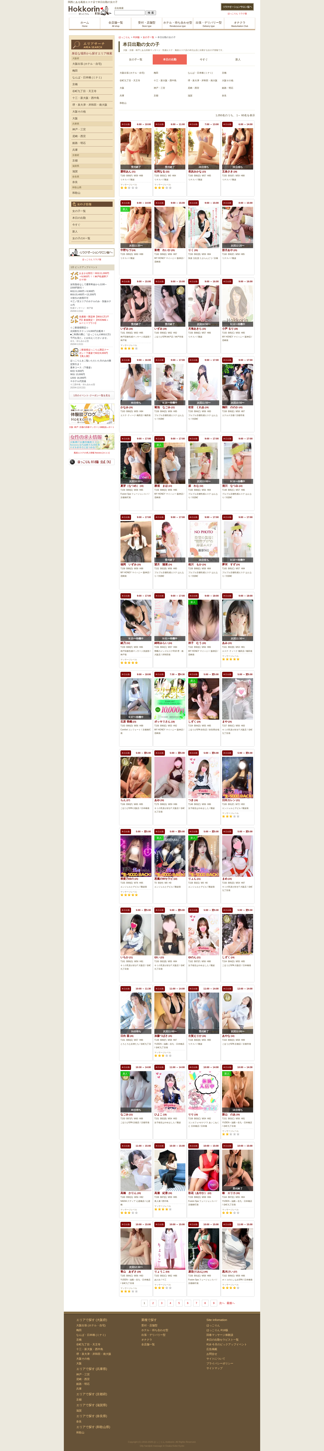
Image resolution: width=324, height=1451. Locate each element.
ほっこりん (213, 1325)
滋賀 (190, 95)
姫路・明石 (227, 88)
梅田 (156, 73)
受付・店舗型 (149, 1325)
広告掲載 (211, 1349)
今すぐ (204, 59)
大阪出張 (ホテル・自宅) (132, 73)
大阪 (122, 88)
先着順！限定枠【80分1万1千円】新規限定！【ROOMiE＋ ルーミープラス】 (94, 319)
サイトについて (215, 1358)
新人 (238, 59)
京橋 (224, 73)
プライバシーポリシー (219, 1363)
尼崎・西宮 (193, 88)
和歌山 (123, 103)
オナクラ (146, 1339)
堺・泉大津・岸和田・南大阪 (202, 80)
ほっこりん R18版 (217, 1330)
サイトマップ (214, 1368)
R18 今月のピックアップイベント (226, 1344)
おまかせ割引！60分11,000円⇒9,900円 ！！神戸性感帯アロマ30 (94, 276)
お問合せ (211, 1353)
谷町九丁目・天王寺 (130, 80)
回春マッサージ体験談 (219, 1334)
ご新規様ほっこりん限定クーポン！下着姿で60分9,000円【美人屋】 (94, 352)
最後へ (231, 1303)
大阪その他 (227, 80)
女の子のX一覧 (81, 238)
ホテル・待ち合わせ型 (154, 1330)
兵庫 (122, 95)
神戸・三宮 (159, 88)
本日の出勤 (79, 217)
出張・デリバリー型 (153, 1334)
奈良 (224, 95)
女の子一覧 (135, 59)
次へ (222, 1303)
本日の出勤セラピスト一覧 (222, 1339)
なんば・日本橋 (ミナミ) (200, 73)
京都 (156, 95)
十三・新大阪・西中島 (165, 80)
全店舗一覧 (148, 1344)
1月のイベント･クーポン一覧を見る (91, 395)
